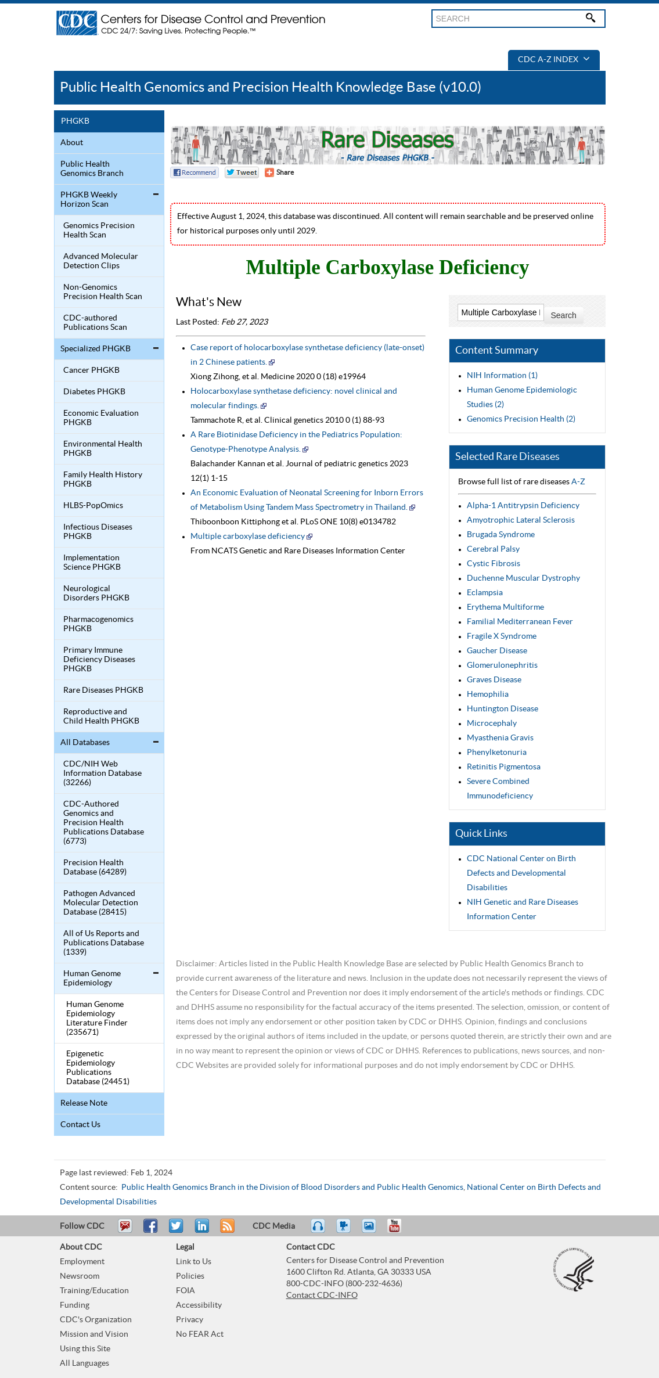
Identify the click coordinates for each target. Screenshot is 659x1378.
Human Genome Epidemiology (92, 978)
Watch (344, 1231)
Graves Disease (494, 680)
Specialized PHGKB (95, 349)
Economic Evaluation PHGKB (101, 418)
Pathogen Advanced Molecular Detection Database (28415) (100, 903)
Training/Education (94, 1291)
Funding (74, 1305)
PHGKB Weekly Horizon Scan (88, 199)
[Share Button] (279, 172)
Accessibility (199, 1305)
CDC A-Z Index (554, 60)
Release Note (83, 1103)
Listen (318, 1231)
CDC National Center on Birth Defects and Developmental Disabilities (521, 873)
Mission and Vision (94, 1334)
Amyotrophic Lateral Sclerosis (521, 520)
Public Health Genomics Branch (92, 169)
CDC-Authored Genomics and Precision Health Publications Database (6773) (103, 822)
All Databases (85, 743)
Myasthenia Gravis (500, 738)
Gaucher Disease (497, 651)
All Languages (84, 1363)
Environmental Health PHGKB (102, 449)
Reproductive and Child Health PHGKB (101, 716)
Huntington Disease (502, 709)
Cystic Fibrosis (493, 564)
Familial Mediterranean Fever (520, 622)
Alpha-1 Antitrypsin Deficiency (523, 506)
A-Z (578, 482)
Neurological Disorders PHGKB (96, 593)
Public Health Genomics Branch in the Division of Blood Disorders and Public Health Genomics (292, 1187)
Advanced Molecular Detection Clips (100, 261)
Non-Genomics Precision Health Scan (102, 292)
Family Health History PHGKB (102, 479)
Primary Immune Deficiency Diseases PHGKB (99, 659)
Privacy (189, 1320)
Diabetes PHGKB (94, 392)
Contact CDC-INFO (322, 1295)
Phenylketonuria (497, 753)
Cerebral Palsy (493, 549)
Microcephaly (492, 723)
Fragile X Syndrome (501, 636)
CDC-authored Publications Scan (95, 323)
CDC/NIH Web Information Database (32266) (102, 773)
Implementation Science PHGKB (92, 562)
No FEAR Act (200, 1334)
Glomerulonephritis (502, 665)
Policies (190, 1276)
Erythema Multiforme (505, 607)
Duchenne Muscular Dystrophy (523, 578)
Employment (82, 1262)
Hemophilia (488, 694)
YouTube (400, 1231)
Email (125, 1231)
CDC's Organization (96, 1320)
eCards (371, 1231)
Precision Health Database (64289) (95, 867)
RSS (226, 1231)
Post (200, 1231)
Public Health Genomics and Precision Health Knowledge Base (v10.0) (270, 87)
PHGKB (75, 121)
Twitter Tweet (242, 172)
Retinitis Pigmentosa (504, 767)
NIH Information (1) (502, 376)
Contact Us (80, 1125)
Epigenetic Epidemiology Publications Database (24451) (97, 1068)
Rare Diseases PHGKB (103, 690)
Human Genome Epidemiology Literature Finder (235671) (97, 1019)
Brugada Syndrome (501, 535)
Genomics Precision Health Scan (99, 230)
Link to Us (193, 1262)
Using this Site (85, 1349)
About (71, 143)
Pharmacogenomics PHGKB (98, 624)
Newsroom (79, 1276)
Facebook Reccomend (194, 172)
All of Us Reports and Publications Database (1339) (103, 943)
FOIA (185, 1291)
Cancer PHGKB (91, 370)
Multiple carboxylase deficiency (247, 537)
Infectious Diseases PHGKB (97, 532)
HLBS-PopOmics (93, 506)
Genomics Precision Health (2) (521, 419)
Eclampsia (485, 593)
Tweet (177, 1231)
